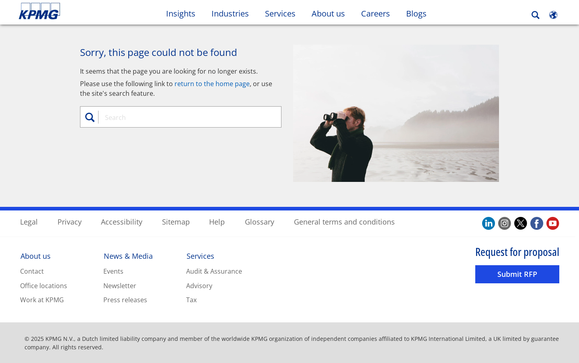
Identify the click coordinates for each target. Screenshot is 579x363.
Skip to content (70, 11)
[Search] (536, 15)
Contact (32, 270)
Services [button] (280, 13)
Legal (29, 221)
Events (113, 270)
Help (217, 221)
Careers (379, 13)
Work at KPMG (42, 299)
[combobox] (183, 117)
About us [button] (328, 13)
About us (36, 256)
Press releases (125, 299)
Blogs (420, 13)
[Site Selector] (553, 14)
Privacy (69, 221)
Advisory (199, 285)
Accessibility (121, 221)
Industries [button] (230, 13)
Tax (191, 299)
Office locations (43, 285)
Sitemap (176, 221)
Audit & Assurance (214, 270)
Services (200, 256)
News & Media (128, 256)
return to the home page (212, 83)
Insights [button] (180, 13)
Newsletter (119, 285)
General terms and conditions (344, 221)
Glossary (259, 221)
